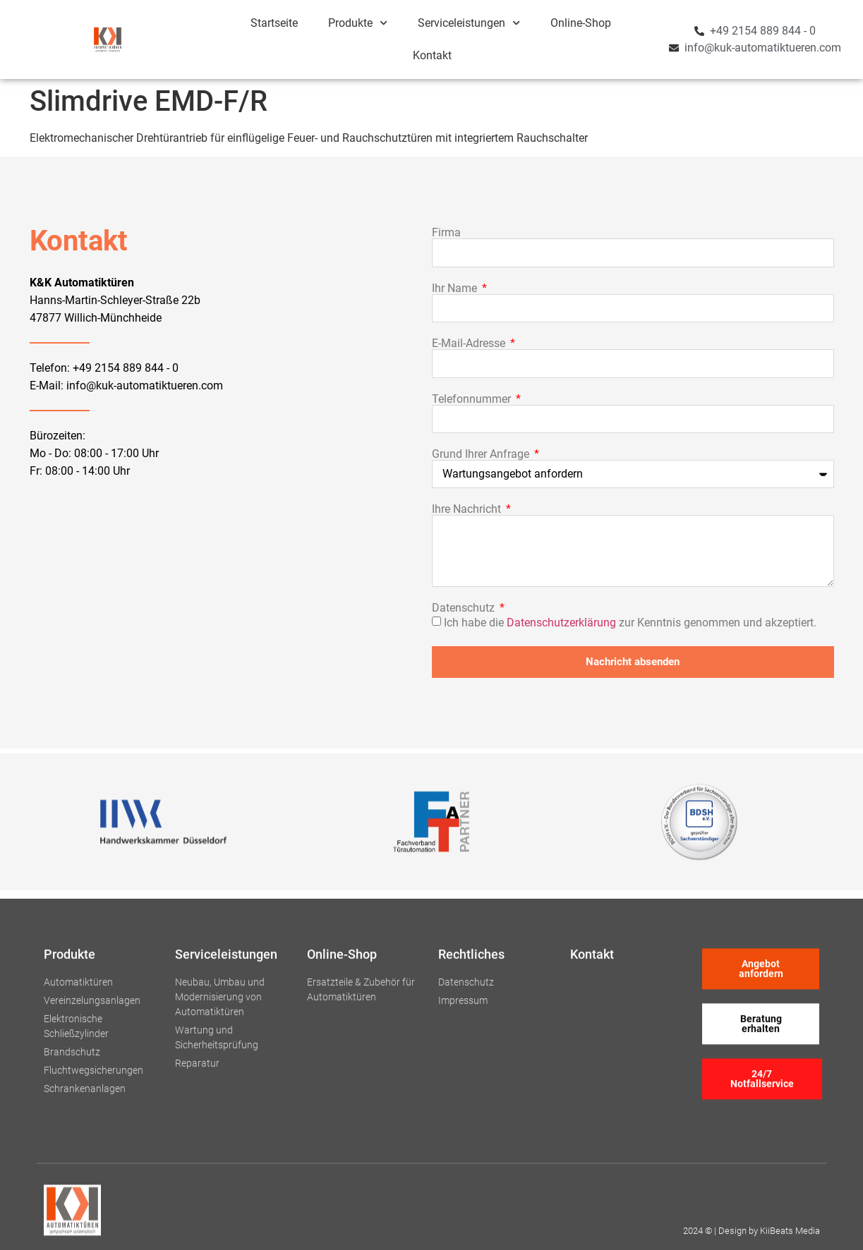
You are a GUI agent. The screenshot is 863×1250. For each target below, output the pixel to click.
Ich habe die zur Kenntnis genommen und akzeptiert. (630, 622)
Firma (446, 232)
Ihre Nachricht (468, 509)
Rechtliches (471, 1126)
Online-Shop (580, 23)
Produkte (357, 23)
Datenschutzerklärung (561, 622)
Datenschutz (464, 608)
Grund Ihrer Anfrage (482, 454)
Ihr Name (456, 288)
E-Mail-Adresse (470, 343)
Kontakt (432, 55)
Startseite (274, 23)
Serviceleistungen (469, 23)
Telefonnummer (473, 399)
